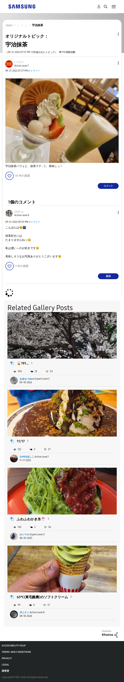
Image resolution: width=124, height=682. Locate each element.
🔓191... (23, 363)
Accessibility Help (14, 645)
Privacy (7, 658)
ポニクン (24, 612)
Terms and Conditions (16, 652)
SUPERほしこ (27, 456)
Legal (5, 664)
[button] (112, 63)
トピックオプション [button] (112, 34)
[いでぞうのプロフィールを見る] (19, 62)
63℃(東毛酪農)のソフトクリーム (42, 597)
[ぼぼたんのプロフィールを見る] (19, 211)
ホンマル (24, 534)
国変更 (5, 670)
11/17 (21, 441)
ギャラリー (34, 70)
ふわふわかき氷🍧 (31, 519)
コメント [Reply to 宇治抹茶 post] (108, 185)
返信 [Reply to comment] (108, 276)
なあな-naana (27, 378)
